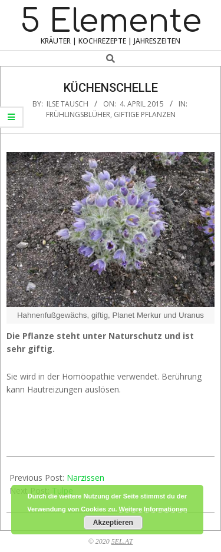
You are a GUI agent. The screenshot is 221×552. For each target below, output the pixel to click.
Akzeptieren (113, 522)
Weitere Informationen (153, 509)
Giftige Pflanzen (145, 114)
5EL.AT (122, 541)
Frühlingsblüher (78, 114)
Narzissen (85, 477)
